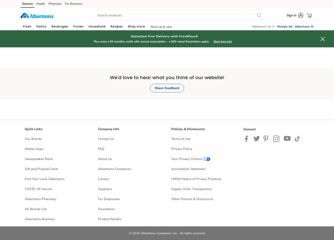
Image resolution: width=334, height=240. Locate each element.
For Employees (109, 199)
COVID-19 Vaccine (38, 189)
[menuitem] (27, 26)
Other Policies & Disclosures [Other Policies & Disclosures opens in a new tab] (192, 199)
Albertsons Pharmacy (40, 199)
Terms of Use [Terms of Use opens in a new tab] (180, 139)
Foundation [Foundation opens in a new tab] (106, 209)
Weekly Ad (284, 27)
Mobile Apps (34, 149)
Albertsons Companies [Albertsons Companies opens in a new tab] (114, 169)
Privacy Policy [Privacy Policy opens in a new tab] (181, 149)
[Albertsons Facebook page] (247, 138)
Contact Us (106, 139)
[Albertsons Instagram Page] (276, 138)
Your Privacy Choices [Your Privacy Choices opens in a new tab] (190, 159)
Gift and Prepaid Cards (41, 169)
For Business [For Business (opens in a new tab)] (73, 4)
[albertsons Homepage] (37, 15)
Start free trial (222, 42)
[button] (72, 15)
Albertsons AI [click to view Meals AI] (304, 27)
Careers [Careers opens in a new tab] (103, 179)
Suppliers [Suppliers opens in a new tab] (105, 189)
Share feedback (167, 88)
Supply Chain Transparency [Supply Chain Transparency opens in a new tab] (191, 189)
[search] (259, 15)
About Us (105, 159)
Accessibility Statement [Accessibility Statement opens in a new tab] (188, 169)
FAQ (101, 149)
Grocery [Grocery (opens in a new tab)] (27, 4)
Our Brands (33, 139)
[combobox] (179, 15)
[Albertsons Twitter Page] (256, 138)
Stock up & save (161, 27)
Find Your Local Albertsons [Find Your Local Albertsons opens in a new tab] (45, 179)
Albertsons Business (40, 219)
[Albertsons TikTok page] (297, 138)
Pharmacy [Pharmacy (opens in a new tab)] (55, 4)
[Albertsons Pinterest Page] (266, 138)
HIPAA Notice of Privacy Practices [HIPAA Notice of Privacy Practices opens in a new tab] (196, 179)
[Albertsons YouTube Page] (287, 138)
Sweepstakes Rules (39, 159)
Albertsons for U (263, 27)
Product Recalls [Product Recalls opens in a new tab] (109, 219)
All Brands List (35, 209)
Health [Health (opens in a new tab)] (40, 4)
